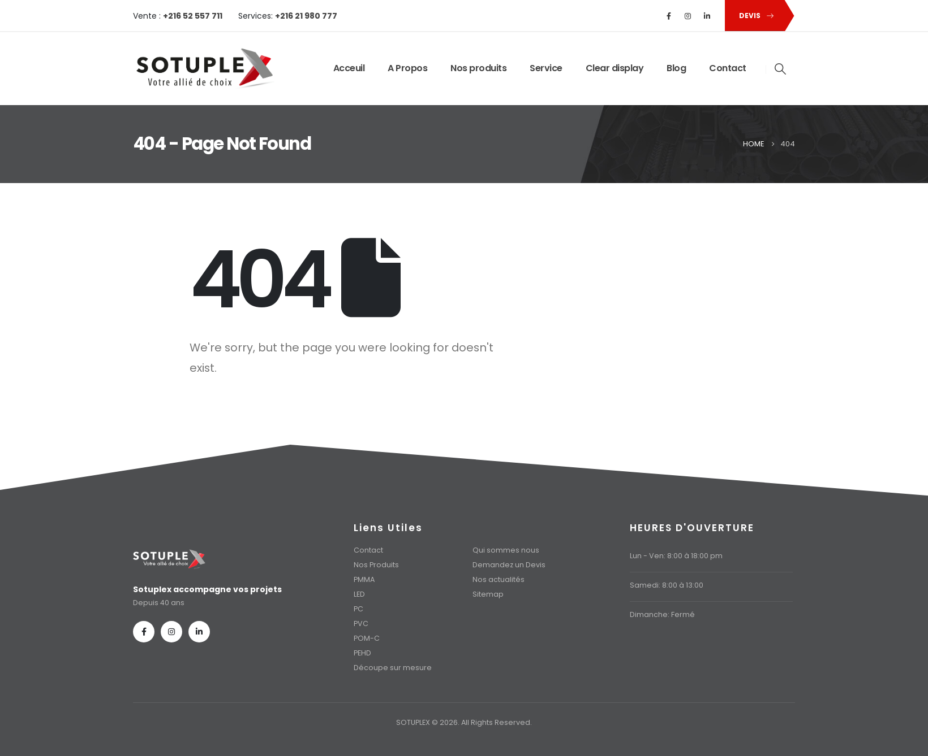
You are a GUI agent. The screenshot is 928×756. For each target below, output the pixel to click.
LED (359, 594)
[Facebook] (669, 16)
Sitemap (488, 594)
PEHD (362, 653)
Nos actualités (498, 579)
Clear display (615, 68)
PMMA (364, 579)
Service (546, 68)
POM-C (367, 638)
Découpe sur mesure (393, 667)
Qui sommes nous (505, 550)
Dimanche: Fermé (662, 614)
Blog (676, 68)
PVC (361, 623)
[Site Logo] (203, 69)
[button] (754, 15)
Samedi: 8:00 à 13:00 (666, 585)
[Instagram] (688, 16)
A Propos (407, 68)
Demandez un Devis (508, 565)
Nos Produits (376, 565)
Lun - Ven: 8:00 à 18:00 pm (676, 556)
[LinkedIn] (707, 16)
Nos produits (478, 68)
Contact (727, 68)
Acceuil (349, 68)
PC (358, 609)
